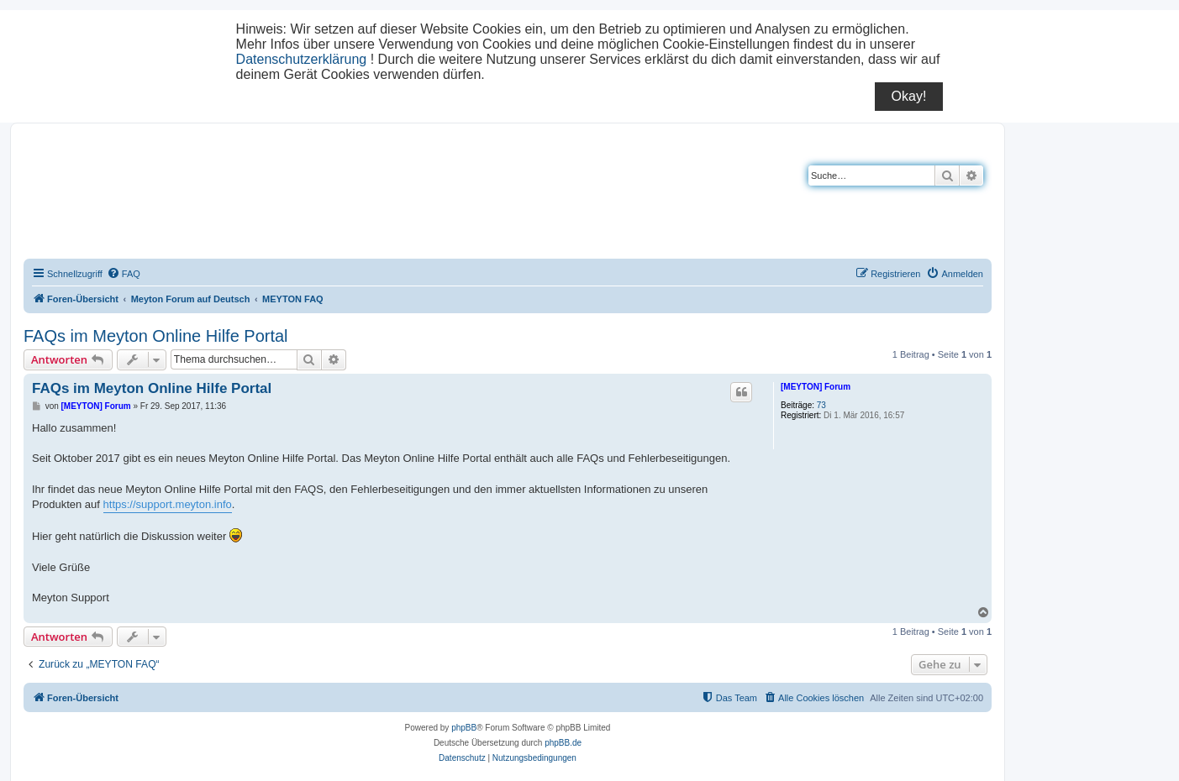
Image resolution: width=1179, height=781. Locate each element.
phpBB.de (563, 742)
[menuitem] (123, 274)
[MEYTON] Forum (815, 386)
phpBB (463, 727)
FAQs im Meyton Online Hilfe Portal (156, 336)
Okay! (909, 96)
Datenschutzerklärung (301, 59)
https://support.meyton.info (167, 504)
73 (821, 405)
